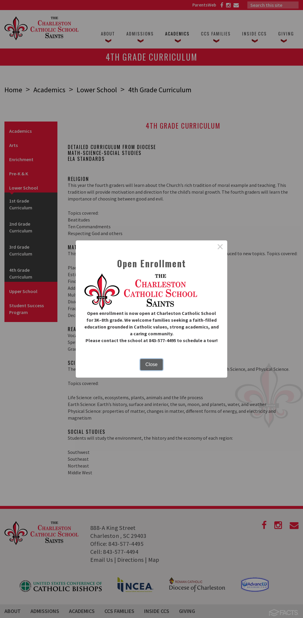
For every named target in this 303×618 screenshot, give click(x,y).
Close (152, 364)
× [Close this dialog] (220, 247)
